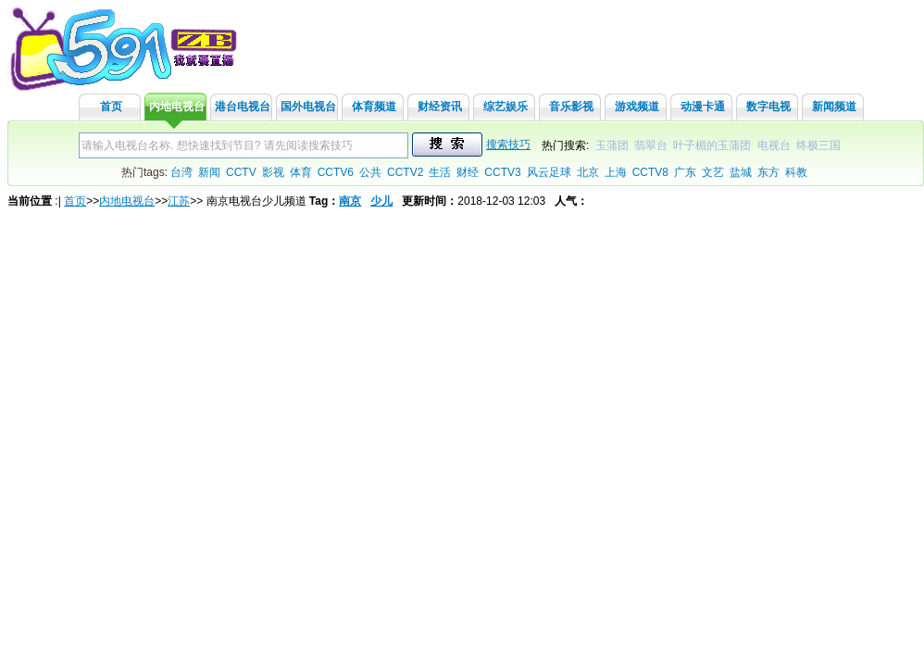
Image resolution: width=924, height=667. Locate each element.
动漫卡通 (703, 106)
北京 (588, 172)
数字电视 (768, 106)
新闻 (209, 172)
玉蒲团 (612, 145)
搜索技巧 (508, 144)
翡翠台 (651, 145)
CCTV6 (336, 172)
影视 (273, 172)
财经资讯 (440, 106)
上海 (616, 172)
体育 (301, 172)
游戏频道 (637, 106)
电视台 (774, 145)
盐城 (741, 172)
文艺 (713, 172)
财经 (467, 172)
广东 (685, 172)
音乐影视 (571, 106)
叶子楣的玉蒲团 (712, 145)
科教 (796, 172)
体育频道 (374, 106)
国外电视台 (308, 106)
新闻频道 (834, 106)
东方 (768, 172)
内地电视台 (177, 106)
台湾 (181, 172)
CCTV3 (502, 172)
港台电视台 (242, 106)
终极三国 (818, 145)
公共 (370, 172)
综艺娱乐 (505, 106)
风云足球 (549, 172)
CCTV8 (650, 172)
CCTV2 (405, 172)
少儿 (381, 201)
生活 (440, 172)
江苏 (179, 201)
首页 (111, 106)
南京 (350, 201)
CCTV (241, 172)
